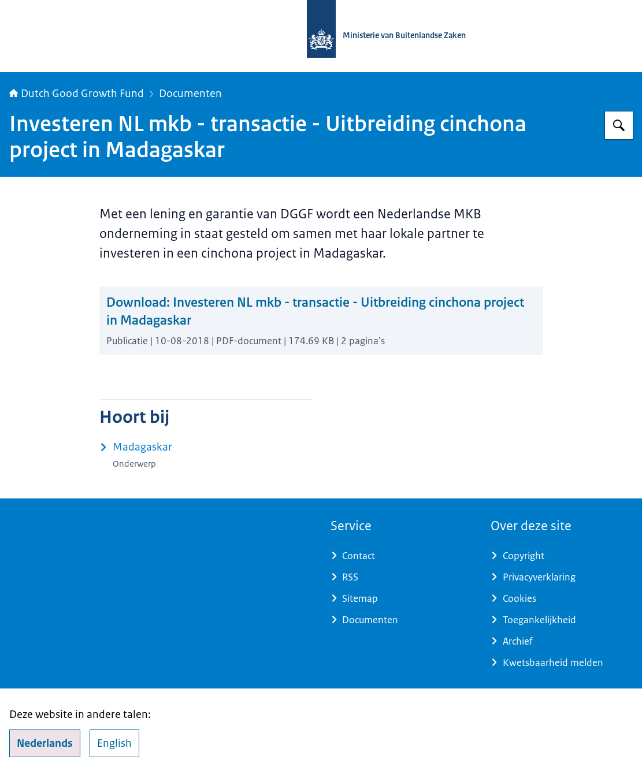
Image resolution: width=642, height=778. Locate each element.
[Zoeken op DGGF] (619, 125)
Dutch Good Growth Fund (76, 93)
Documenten (190, 93)
